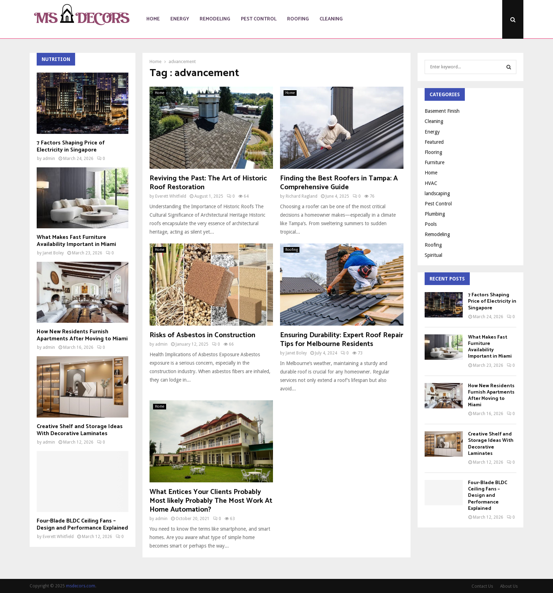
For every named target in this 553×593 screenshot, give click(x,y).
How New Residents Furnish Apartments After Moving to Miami (82, 335)
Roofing (298, 19)
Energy (179, 19)
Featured (434, 142)
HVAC (431, 183)
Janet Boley (296, 353)
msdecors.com (80, 585)
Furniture (434, 162)
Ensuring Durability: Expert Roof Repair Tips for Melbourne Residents (341, 339)
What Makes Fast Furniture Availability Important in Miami (76, 241)
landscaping (437, 193)
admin (161, 344)
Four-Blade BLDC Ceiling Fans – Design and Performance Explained (82, 524)
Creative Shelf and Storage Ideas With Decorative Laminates (80, 430)
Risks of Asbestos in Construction (202, 335)
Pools (431, 224)
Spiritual (433, 255)
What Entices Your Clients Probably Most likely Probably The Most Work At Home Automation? (211, 500)
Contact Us (482, 586)
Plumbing (435, 214)
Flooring (433, 152)
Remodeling (215, 19)
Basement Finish (442, 111)
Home (153, 19)
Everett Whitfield (170, 196)
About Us (509, 586)
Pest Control (258, 19)
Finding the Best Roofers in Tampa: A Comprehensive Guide (339, 183)
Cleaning (331, 19)
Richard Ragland (301, 196)
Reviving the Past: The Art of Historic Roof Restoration (208, 183)
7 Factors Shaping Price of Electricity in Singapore (71, 146)
